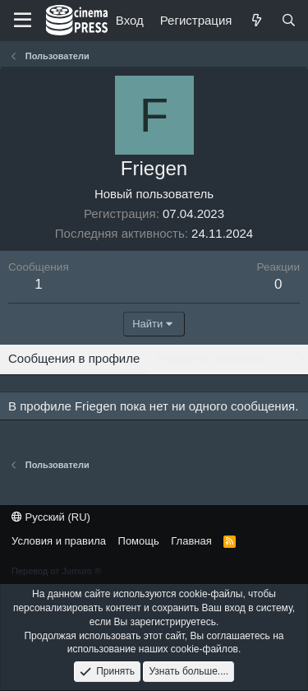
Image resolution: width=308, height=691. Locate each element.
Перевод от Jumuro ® (56, 571)
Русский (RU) (50, 517)
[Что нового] (256, 20)
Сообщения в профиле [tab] (74, 358)
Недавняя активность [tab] (217, 358)
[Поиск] (289, 20)
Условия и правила (58, 541)
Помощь (138, 541)
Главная (191, 541)
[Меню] (22, 20)
